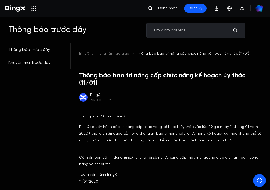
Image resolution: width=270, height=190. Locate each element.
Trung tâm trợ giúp (113, 54)
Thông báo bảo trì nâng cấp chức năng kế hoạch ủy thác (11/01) (193, 54)
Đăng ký (195, 8)
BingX (84, 54)
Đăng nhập (168, 8)
